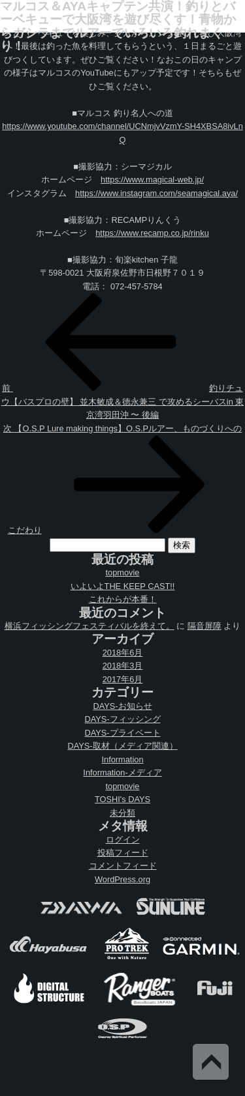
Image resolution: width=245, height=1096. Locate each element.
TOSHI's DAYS (122, 799)
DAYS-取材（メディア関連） (122, 746)
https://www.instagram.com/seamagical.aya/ (156, 193)
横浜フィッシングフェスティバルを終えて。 (89, 626)
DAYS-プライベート (122, 733)
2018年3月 (123, 666)
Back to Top (211, 1062)
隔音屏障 (204, 626)
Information (122, 759)
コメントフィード (123, 866)
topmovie (123, 572)
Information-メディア (122, 772)
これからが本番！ (123, 599)
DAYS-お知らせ (122, 706)
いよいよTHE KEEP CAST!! (123, 586)
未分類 (122, 813)
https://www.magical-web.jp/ (152, 179)
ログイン (123, 839)
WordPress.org (122, 879)
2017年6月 (123, 679)
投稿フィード (122, 853)
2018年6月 (123, 652)
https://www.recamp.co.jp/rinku (152, 233)
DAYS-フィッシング (122, 719)
